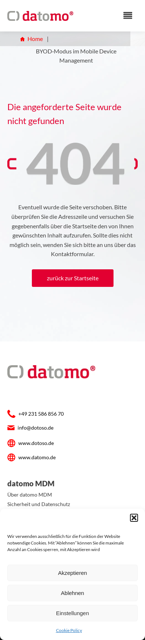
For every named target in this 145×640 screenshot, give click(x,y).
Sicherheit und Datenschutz (38, 504)
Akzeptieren (72, 573)
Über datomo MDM (29, 494)
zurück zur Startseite (72, 277)
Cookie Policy (69, 630)
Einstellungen (72, 613)
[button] (134, 517)
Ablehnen (72, 593)
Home (31, 38)
